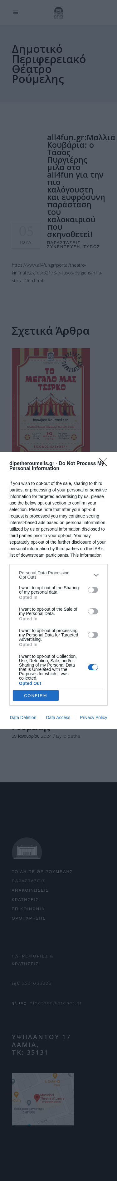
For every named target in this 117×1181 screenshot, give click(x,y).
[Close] (105, 464)
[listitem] (58, 575)
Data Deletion (23, 717)
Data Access (58, 717)
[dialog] (58, 590)
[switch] (93, 590)
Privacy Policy (93, 717)
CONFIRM (35, 695)
